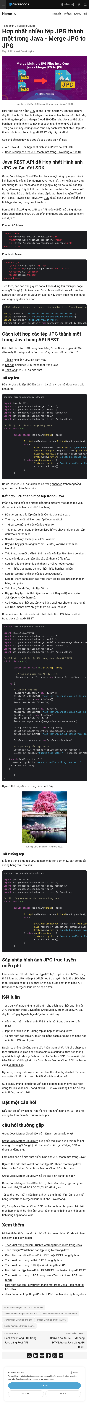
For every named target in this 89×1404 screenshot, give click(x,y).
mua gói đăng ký (12, 290)
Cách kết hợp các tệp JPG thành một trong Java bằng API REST (43, 152)
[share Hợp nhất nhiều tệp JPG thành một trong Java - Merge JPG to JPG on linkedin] (35, 1356)
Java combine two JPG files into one (60, 1313)
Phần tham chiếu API (56, 1047)
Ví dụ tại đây (15, 1064)
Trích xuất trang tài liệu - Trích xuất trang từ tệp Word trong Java (43, 1245)
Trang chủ (7, 25)
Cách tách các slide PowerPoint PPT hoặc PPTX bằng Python (42, 1255)
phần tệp (57, 484)
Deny (63, 1394)
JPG (32, 110)
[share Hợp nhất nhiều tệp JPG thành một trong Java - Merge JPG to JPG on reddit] (42, 1356)
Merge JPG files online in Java (51, 1320)
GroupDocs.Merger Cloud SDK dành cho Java (34, 1206)
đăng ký (29, 286)
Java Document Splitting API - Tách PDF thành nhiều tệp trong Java (45, 1294)
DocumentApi (53, 519)
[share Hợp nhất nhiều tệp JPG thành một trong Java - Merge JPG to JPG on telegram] (61, 1356)
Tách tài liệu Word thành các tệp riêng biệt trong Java (37, 1250)
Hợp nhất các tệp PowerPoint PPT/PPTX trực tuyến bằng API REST (45, 1270)
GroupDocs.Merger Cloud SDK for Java (25, 176)
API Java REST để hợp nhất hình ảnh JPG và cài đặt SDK (39, 147)
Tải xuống (11, 370)
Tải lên (9, 359)
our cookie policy (47, 1379)
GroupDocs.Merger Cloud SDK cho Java (50, 1168)
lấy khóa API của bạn (70, 290)
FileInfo (49, 524)
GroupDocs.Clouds (25, 25)
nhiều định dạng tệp (59, 1183)
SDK (46, 197)
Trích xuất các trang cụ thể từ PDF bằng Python (33, 1260)
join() (82, 602)
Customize (26, 1394)
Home (7, 14)
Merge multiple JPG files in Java (19, 1326)
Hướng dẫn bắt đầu (67, 1072)
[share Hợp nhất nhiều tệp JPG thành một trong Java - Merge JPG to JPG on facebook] (48, 1356)
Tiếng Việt (68, 4)
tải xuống (21, 209)
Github (11, 1060)
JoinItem (50, 539)
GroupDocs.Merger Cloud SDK (20, 1140)
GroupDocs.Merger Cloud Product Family (23, 1307)
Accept (44, 1386)
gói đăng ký (26, 1145)
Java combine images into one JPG (21, 1313)
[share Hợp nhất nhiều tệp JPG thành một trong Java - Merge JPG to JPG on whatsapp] (54, 1356)
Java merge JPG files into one (18, 1320)
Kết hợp (9, 364)
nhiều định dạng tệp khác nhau (43, 193)
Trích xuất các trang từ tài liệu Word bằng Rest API (35, 1265)
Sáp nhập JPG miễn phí (21, 978)
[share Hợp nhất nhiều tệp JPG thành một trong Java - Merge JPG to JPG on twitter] (29, 1356)
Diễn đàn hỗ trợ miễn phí (34, 1115)
